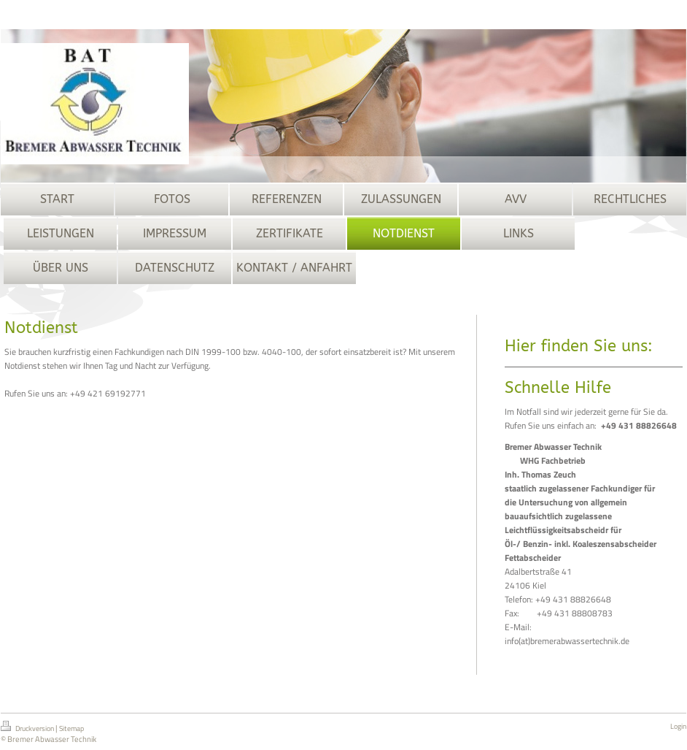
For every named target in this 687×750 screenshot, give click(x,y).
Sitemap (71, 728)
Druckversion (28, 727)
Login (678, 726)
